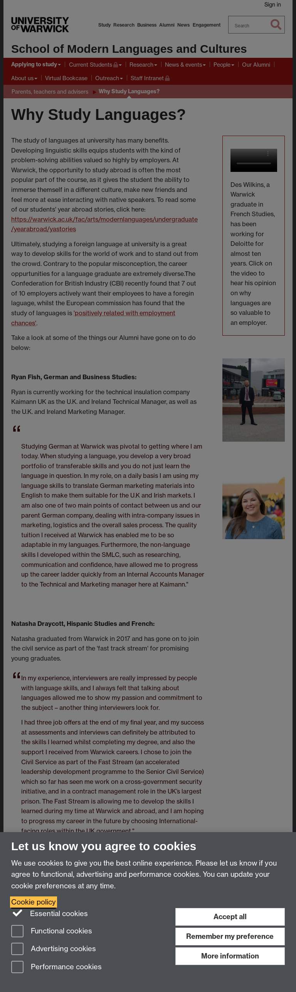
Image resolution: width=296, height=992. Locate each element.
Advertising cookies (53, 949)
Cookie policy (33, 902)
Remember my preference (230, 936)
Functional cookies (51, 932)
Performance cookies (56, 967)
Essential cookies (49, 913)
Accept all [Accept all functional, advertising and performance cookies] (230, 916)
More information (230, 956)
